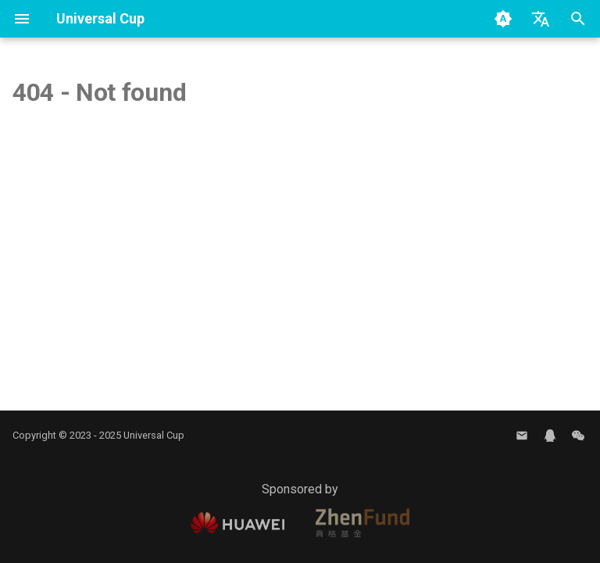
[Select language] (540, 18)
